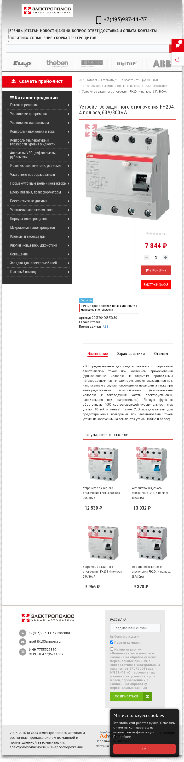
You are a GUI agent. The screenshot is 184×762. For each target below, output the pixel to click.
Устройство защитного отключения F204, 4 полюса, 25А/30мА (102, 493)
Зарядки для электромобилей (33, 263)
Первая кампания (128, 643)
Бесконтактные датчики (28, 201)
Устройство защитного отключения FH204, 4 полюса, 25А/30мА (102, 571)
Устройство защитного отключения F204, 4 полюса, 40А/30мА (150, 493)
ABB (106, 327)
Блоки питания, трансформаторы (35, 192)
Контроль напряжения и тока (32, 131)
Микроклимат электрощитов (32, 227)
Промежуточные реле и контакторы (38, 183)
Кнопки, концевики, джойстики (33, 245)
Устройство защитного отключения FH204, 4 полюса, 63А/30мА (151, 571)
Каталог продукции (34, 97)
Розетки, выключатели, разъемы (35, 165)
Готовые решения (24, 105)
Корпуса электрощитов (28, 218)
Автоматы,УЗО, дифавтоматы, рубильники (33, 155)
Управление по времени (28, 113)
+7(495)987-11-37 (125, 19)
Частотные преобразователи (32, 174)
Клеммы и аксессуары (28, 236)
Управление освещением (29, 122)
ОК (144, 749)
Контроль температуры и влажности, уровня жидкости (32, 142)
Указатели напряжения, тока (31, 210)
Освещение (19, 254)
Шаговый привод (23, 272)
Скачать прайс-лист (37, 81)
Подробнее (122, 736)
